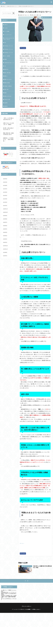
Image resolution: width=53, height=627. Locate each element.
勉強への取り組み (8, 81)
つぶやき (6, 28)
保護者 (5, 66)
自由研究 (6, 113)
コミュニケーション (8, 35)
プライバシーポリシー (26, 606)
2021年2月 (5, 214)
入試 (5, 74)
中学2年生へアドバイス (8, 53)
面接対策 (6, 117)
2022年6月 (5, 190)
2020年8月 (5, 232)
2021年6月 (5, 204)
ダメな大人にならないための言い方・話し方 (8, 39)
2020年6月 (5, 239)
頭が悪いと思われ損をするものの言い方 (8, 140)
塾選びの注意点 (7, 92)
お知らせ (6, 24)
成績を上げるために (8, 106)
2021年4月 (5, 211)
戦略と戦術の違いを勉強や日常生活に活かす (8, 144)
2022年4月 (5, 193)
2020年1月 (5, 257)
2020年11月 (5, 222)
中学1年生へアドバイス (8, 48)
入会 (40, 15)
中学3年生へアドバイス (8, 58)
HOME (3, 6)
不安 (5, 44)
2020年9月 (5, 229)
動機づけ (6, 85)
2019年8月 (5, 268)
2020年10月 (5, 225)
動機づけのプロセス (8, 88)
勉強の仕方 (6, 78)
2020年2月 (5, 253)
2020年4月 (5, 246)
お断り (37, 15)
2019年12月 (5, 261)
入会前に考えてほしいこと (12, 6)
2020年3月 (5, 250)
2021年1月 (5, 218)
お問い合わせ (33, 15)
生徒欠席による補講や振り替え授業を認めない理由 (42, 566)
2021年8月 (5, 197)
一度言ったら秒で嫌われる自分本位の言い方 (8, 130)
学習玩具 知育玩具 (8, 95)
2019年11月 (5, 264)
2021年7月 (5, 200)
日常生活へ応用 (7, 110)
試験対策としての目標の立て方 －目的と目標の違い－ (8, 150)
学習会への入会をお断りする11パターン (26, 6)
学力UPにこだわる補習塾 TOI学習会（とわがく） (30, 609)
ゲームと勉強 (7, 31)
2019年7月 (5, 271)
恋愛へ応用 (6, 99)
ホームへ (22, 543)
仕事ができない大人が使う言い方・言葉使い (8, 135)
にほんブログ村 (5, 179)
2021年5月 (5, 207)
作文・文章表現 (7, 62)
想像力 (5, 103)
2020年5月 (5, 243)
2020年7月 (5, 236)
